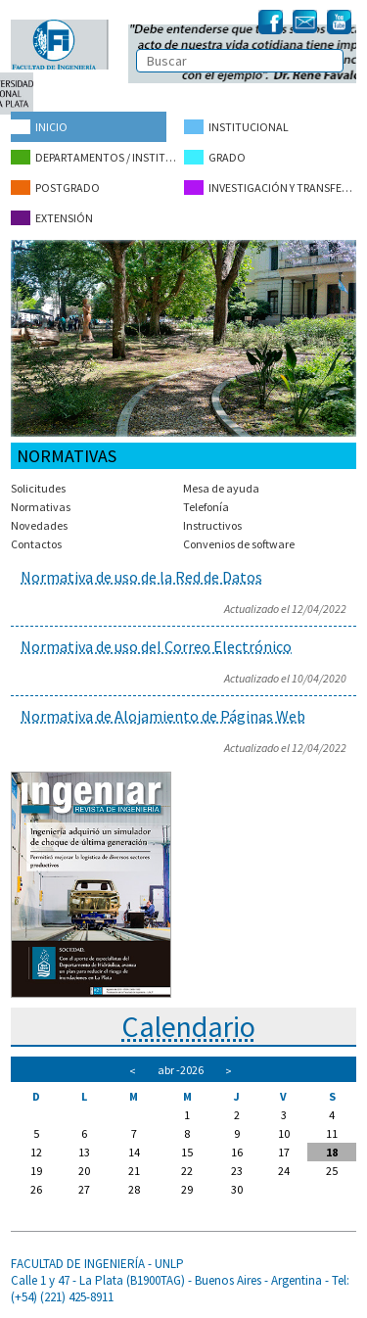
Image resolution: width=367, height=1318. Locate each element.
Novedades (39, 525)
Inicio (39, 126)
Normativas (40, 506)
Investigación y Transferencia (270, 187)
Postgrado (55, 187)
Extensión (52, 218)
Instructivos (212, 525)
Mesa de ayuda (221, 488)
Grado (215, 157)
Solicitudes (38, 488)
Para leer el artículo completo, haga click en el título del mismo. (183, 605)
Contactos (36, 544)
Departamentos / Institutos (97, 157)
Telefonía (206, 506)
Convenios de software (239, 544)
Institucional (236, 126)
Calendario (188, 1026)
